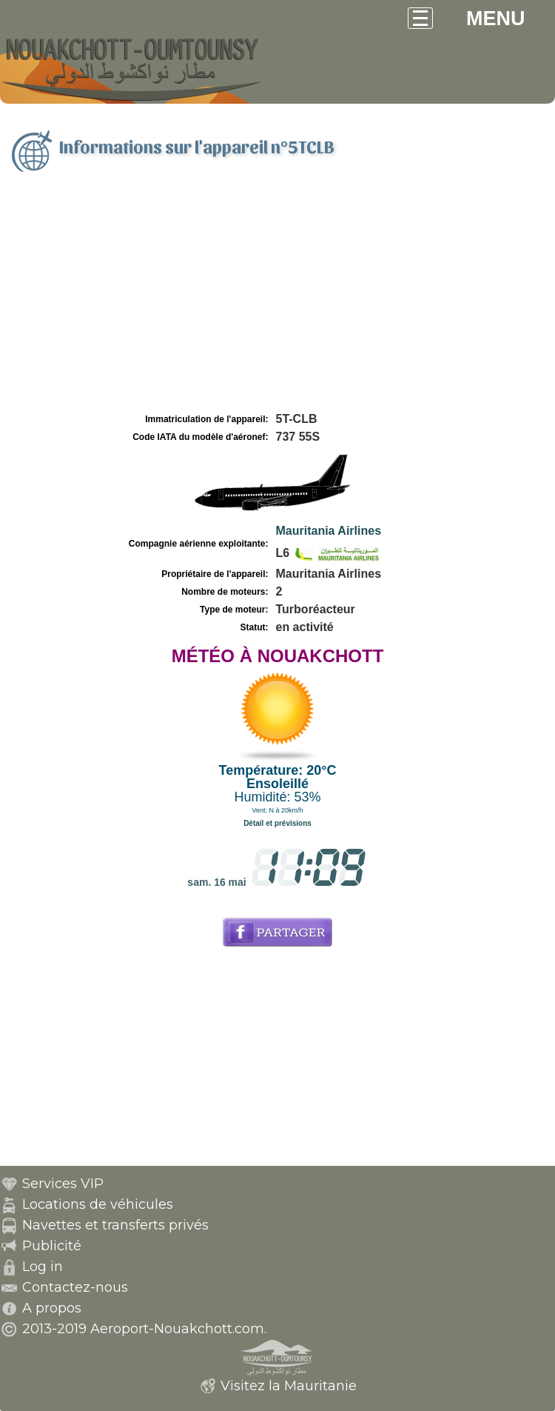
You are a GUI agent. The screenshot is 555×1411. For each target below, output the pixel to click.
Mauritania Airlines (329, 530)
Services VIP (63, 1183)
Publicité (51, 1246)
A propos (51, 1308)
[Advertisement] (277, 298)
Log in (42, 1266)
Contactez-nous (75, 1287)
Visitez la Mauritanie (289, 1386)
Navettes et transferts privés (115, 1225)
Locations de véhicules (97, 1204)
